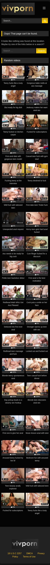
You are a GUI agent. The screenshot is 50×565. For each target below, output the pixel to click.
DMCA (29, 553)
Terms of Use (29, 556)
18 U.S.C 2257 (15, 553)
